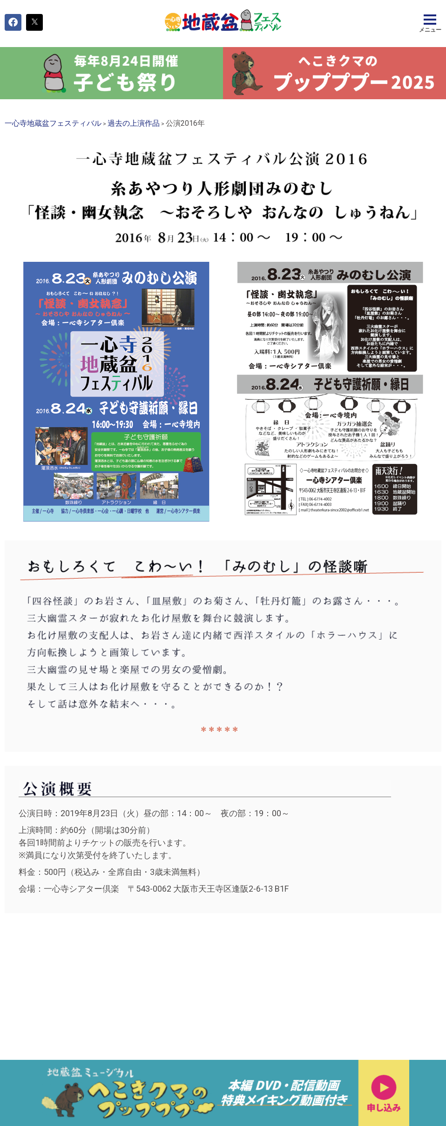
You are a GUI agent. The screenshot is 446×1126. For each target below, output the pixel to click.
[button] (13, 22)
